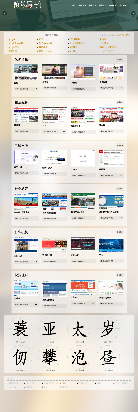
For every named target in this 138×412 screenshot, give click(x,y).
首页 (74, 5)
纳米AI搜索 (47, 168)
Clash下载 (11, 387)
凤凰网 (17, 125)
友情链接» (10, 379)
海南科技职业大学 (21, 212)
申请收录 (113, 5)
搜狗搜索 (42, 47)
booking (72, 51)
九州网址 (103, 43)
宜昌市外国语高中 (107, 47)
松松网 (102, 169)
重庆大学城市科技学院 (108, 212)
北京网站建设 (12, 383)
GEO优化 (63, 383)
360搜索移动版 (15, 43)
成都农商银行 (105, 298)
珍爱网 (74, 83)
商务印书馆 (47, 255)
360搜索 (72, 47)
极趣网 (102, 39)
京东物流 (75, 255)
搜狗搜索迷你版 (76, 43)
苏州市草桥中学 (77, 212)
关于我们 (123, 5)
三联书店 (18, 256)
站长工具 (92, 5)
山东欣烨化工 (105, 51)
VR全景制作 (29, 383)
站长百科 (102, 5)
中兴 (101, 255)
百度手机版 (74, 39)
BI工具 (98, 383)
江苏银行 (75, 297)
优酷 (16, 83)
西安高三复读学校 (49, 383)
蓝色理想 (28, 387)
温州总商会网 (48, 300)
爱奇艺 (45, 82)
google (11, 39)
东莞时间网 (75, 126)
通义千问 (18, 167)
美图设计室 (82, 383)
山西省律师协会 (49, 213)
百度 (40, 39)
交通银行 (18, 298)
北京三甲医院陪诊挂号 (121, 383)
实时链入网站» (52, 35)
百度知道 (12, 51)
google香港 (13, 47)
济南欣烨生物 (44, 51)
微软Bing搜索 (44, 43)
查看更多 (120, 59)
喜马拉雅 (103, 82)
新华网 (102, 125)
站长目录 (82, 5)
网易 (44, 126)
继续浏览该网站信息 (21, 89)
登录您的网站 (123, 35)
